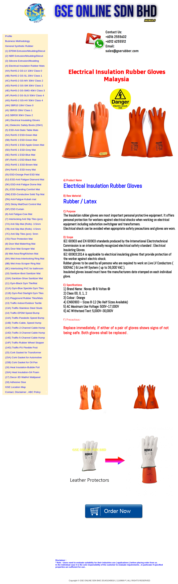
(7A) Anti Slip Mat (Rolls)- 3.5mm (23, 224)
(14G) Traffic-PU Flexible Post (21, 347)
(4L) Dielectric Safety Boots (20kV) (23, 125)
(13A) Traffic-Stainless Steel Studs (23, 308)
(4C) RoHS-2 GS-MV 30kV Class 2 (23, 80)
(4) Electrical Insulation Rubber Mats (23, 65)
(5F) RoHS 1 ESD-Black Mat (20, 159)
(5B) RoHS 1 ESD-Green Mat (21, 140)
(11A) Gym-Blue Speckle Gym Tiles (23, 288)
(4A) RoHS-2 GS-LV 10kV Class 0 (23, 70)
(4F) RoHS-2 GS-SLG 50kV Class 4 (23, 95)
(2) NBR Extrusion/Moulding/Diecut (23, 56)
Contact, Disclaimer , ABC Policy (23, 392)
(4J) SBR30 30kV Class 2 (19, 115)
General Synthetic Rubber (19, 46)
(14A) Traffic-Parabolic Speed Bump (23, 318)
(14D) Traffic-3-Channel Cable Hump (23, 332)
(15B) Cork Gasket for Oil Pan (21, 362)
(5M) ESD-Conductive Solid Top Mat (23, 194)
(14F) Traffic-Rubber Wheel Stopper (23, 342)
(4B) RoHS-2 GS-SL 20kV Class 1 (23, 75)
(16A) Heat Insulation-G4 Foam (22, 372)
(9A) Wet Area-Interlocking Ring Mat (23, 258)
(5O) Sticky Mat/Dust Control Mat (23, 204)
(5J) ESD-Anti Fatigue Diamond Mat (23, 179)
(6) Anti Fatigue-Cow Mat (18, 214)
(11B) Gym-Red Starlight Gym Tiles (23, 293)
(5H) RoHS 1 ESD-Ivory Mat (20, 169)
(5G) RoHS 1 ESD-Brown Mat (21, 164)
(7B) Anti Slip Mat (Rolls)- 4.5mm (23, 229)
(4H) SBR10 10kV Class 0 (19, 105)
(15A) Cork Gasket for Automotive (23, 357)
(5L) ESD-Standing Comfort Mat (22, 189)
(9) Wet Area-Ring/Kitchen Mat (21, 253)
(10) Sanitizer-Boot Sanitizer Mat (23, 273)
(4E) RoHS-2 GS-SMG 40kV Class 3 (23, 90)
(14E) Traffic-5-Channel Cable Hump (23, 337)
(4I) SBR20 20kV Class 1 (18, 110)
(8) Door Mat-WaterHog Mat (20, 243)
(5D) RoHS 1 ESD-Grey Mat (20, 149)
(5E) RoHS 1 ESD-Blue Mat (20, 154)
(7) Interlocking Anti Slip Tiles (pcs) (23, 219)
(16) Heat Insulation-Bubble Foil (22, 367)
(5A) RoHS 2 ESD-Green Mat (21, 135)
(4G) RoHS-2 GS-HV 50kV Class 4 (23, 100)
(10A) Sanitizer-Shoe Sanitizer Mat (23, 278)
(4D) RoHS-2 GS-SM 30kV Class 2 (23, 85)
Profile (8, 36)
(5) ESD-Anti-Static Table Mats (21, 130)
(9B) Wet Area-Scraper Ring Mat (22, 263)
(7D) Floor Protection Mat (19, 238)
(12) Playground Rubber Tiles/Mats (23, 298)
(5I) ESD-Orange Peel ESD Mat (22, 174)
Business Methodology (17, 41)
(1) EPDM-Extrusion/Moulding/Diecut (23, 51)
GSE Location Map (15, 387)
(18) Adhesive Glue (15, 382)
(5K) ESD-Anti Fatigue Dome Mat (23, 184)
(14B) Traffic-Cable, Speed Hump (23, 322)
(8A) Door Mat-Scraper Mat (20, 248)
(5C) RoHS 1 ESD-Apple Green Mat (23, 145)
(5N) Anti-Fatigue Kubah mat (20, 199)
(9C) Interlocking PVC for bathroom (23, 268)
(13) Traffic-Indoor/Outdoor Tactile (23, 303)
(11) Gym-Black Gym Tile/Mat (21, 283)
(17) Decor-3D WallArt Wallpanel (22, 377)
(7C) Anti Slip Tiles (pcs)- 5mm (21, 234)
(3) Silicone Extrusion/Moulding (22, 60)
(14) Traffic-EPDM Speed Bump (22, 313)
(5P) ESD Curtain (14, 209)
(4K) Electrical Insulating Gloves (22, 120)
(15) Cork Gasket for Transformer (23, 352)
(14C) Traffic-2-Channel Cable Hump (23, 327)
